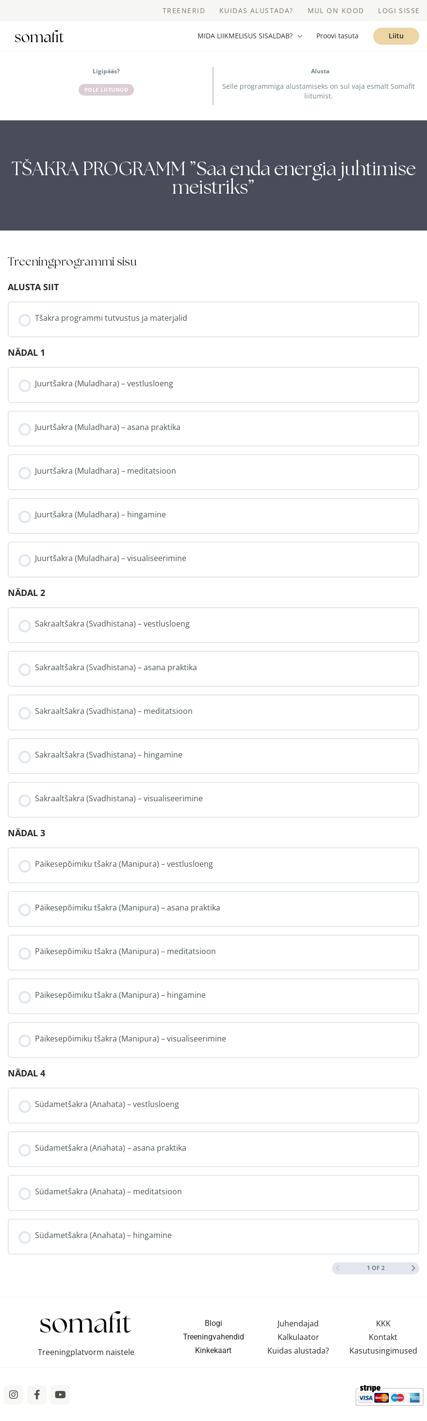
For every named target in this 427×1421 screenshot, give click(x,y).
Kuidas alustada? (298, 1359)
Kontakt (383, 1345)
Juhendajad (298, 1332)
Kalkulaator (298, 1345)
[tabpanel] (213, 184)
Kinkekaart (213, 1359)
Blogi (213, 1332)
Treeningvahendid (213, 1345)
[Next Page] (413, 1277)
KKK (383, 1332)
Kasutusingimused (383, 1359)
